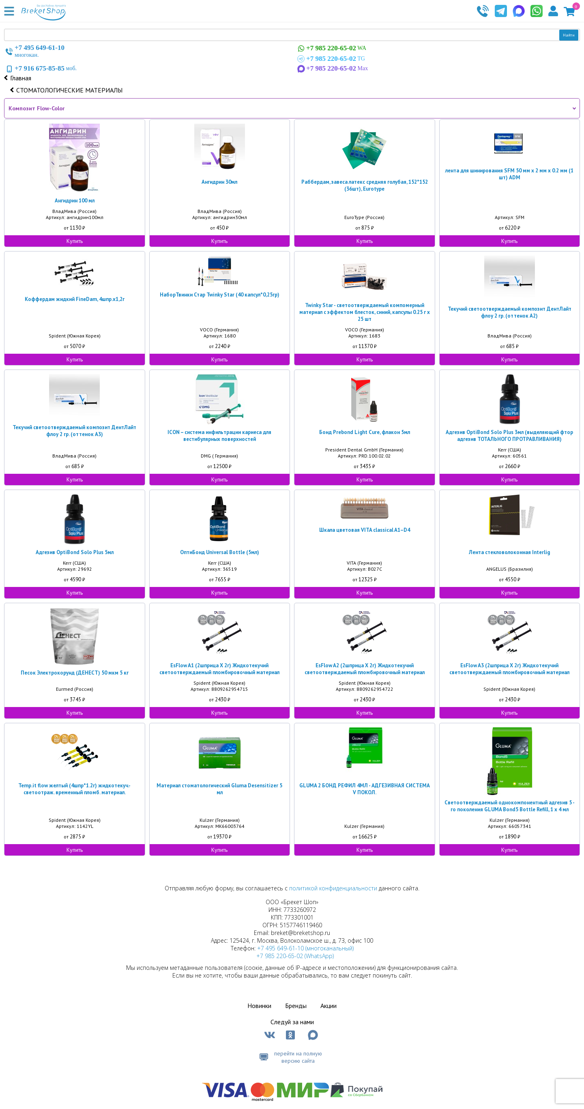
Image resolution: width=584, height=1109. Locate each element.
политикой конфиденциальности (333, 888)
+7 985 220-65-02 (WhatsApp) (295, 956)
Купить (75, 241)
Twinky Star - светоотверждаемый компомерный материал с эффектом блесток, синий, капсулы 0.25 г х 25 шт (364, 312)
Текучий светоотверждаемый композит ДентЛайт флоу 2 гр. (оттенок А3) (74, 431)
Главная (20, 78)
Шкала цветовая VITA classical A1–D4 (364, 530)
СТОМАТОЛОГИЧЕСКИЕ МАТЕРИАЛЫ (69, 90)
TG (330, 59)
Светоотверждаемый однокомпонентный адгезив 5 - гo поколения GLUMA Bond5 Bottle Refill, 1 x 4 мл (509, 806)
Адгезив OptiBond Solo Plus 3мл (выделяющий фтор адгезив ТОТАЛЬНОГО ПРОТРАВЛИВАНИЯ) (509, 436)
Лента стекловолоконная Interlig (509, 552)
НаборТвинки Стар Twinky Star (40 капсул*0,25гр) (219, 294)
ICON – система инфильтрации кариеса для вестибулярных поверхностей (219, 436)
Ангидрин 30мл (219, 181)
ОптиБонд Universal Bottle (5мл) (219, 552)
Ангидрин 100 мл (74, 200)
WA (331, 48)
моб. (40, 68)
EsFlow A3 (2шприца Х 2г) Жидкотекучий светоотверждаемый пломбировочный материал (509, 669)
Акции (328, 1006)
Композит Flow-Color (36, 108)
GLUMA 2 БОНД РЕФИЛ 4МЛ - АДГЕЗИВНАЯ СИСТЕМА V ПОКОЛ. (364, 789)
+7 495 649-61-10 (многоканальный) (305, 948)
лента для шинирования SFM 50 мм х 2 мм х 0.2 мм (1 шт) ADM (509, 174)
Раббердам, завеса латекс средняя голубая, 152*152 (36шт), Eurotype (364, 185)
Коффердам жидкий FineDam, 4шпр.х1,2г (75, 299)
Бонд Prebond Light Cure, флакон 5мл (364, 432)
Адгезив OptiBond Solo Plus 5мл (75, 552)
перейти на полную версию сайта (298, 1057)
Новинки (259, 1006)
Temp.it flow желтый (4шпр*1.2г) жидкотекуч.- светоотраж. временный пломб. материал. (74, 789)
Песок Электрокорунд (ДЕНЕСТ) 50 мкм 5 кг (75, 672)
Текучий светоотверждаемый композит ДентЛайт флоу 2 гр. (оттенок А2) (509, 312)
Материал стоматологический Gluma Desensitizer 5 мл (219, 789)
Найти (569, 35)
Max (332, 68)
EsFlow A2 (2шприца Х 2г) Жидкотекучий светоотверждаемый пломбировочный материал (365, 669)
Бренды (296, 1006)
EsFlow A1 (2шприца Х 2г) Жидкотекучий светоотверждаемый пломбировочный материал (219, 669)
